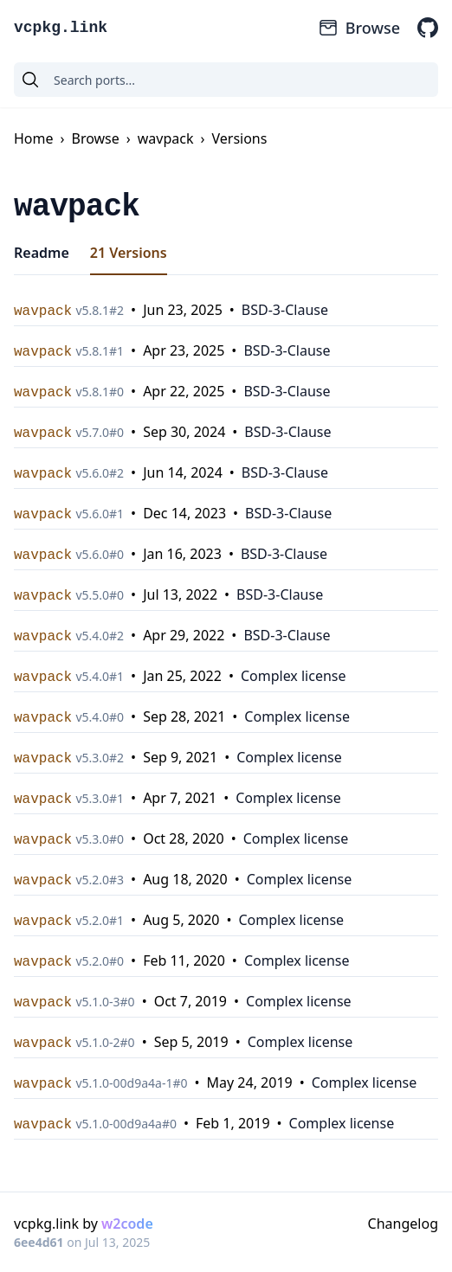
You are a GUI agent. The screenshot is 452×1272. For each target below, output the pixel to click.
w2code (127, 1223)
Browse (359, 27)
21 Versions (128, 252)
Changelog (403, 1223)
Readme (41, 252)
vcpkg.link (60, 27)
